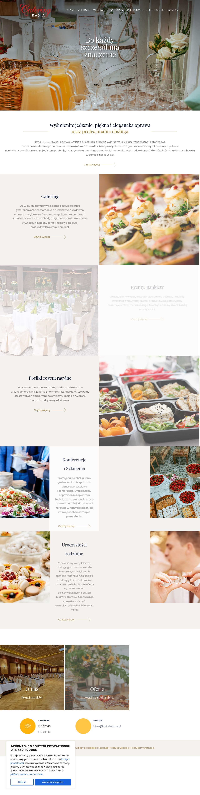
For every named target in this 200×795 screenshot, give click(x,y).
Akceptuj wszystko (52, 782)
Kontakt (174, 10)
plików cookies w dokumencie (26, 774)
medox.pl (101, 747)
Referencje (135, 10)
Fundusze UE (155, 10)
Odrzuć (22, 782)
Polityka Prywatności (141, 747)
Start (71, 10)
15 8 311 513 (41, 732)
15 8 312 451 (42, 726)
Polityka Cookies (118, 747)
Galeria (115, 10)
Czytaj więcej (91, 164)
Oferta (98, 10)
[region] (40, 765)
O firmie (83, 10)
